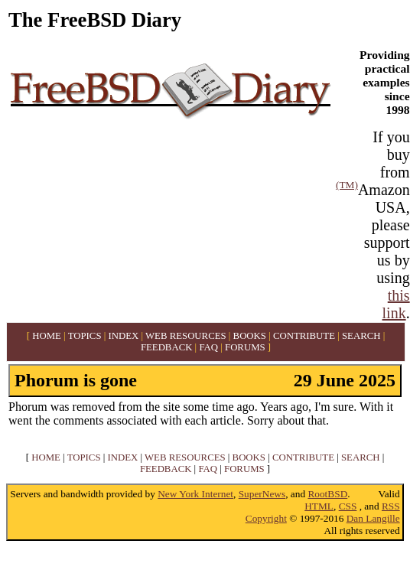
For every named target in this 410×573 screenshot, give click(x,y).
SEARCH (361, 335)
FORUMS (245, 347)
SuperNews (262, 494)
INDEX (123, 335)
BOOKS (249, 335)
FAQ (208, 347)
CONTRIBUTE (304, 335)
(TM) (347, 184)
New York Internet (195, 494)
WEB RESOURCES (185, 335)
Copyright (266, 518)
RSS (391, 506)
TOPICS (85, 335)
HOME (46, 335)
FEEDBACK (167, 347)
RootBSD (327, 494)
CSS (348, 506)
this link (396, 304)
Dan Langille (373, 518)
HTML (319, 506)
